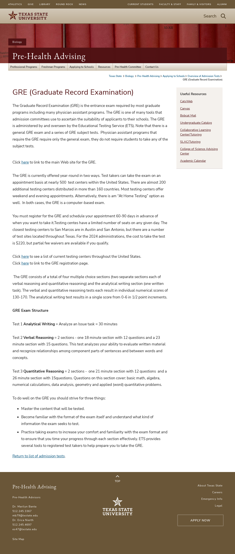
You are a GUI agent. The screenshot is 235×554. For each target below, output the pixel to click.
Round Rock (64, 4)
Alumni (222, 4)
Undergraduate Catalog (196, 123)
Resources (104, 67)
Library (44, 4)
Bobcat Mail (188, 115)
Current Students (140, 4)
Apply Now (200, 520)
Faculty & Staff (170, 4)
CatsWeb (186, 101)
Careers (217, 492)
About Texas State (210, 485)
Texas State (115, 76)
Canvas (185, 108)
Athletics (15, 4)
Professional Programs (23, 67)
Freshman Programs (53, 67)
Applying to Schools (82, 67)
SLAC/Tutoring (190, 142)
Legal (219, 505)
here (25, 162)
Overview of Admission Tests (204, 76)
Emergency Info (212, 499)
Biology (17, 42)
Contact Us (151, 67)
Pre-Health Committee (128, 67)
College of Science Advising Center (199, 151)
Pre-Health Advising (48, 56)
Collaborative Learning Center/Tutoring (195, 132)
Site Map (18, 539)
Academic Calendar (193, 161)
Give (31, 4)
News (82, 4)
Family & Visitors (199, 4)
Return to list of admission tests (38, 456)
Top (117, 479)
